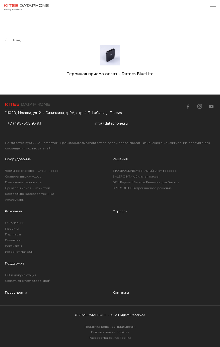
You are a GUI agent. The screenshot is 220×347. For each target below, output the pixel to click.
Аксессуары (14, 199)
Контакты (121, 292)
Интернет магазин (19, 251)
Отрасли (120, 211)
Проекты (12, 228)
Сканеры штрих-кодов (23, 176)
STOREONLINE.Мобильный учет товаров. (145, 170)
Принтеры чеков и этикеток (27, 188)
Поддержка (14, 263)
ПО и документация (20, 275)
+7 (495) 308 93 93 (24, 123)
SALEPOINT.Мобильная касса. (136, 176)
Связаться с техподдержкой (27, 281)
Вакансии (13, 240)
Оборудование (18, 159)
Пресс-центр (16, 292)
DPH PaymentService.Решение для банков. (146, 182)
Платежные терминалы (23, 182)
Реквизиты (13, 246)
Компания (13, 211)
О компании (14, 223)
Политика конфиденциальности (110, 326)
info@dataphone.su (111, 123)
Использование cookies (110, 332)
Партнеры (13, 234)
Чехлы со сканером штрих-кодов (31, 170)
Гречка (125, 337)
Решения (120, 159)
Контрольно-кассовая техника (29, 194)
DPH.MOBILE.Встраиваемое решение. (143, 188)
